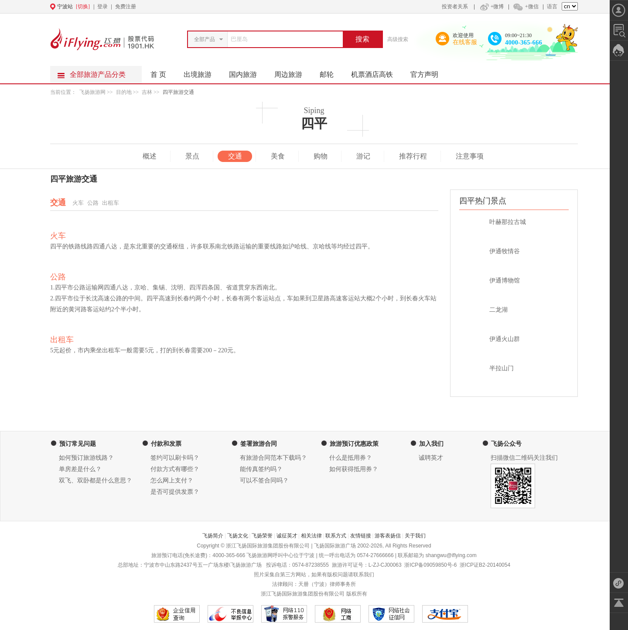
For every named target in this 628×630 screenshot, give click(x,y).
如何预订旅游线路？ (86, 457)
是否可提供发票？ (174, 492)
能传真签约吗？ (261, 469)
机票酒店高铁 (376, 72)
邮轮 (331, 72)
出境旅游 (202, 72)
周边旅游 (292, 72)
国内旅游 (247, 72)
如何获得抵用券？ (353, 469)
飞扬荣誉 (262, 536)
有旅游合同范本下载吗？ (273, 457)
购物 (321, 156)
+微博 (491, 6)
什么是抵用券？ (350, 457)
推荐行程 (413, 156)
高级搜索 (397, 39)
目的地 (124, 92)
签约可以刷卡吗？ (174, 457)
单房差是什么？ (80, 469)
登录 (102, 6)
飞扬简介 (212, 536)
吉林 (147, 92)
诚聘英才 (431, 457)
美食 (278, 156)
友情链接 (360, 536)
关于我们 (415, 536)
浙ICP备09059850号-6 (430, 565)
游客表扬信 (388, 536)
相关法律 (311, 536)
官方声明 (428, 72)
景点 (192, 156)
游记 (363, 156)
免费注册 (125, 6)
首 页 (158, 74)
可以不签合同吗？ (264, 480)
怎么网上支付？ (171, 480)
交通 (235, 156)
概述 (150, 156)
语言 (552, 6)
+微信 (525, 6)
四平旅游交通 (178, 92)
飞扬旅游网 (92, 92)
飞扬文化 (237, 536)
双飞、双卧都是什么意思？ (95, 480)
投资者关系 (455, 6)
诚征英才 (286, 536)
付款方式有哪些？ (174, 469)
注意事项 (470, 156)
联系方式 (335, 536)
